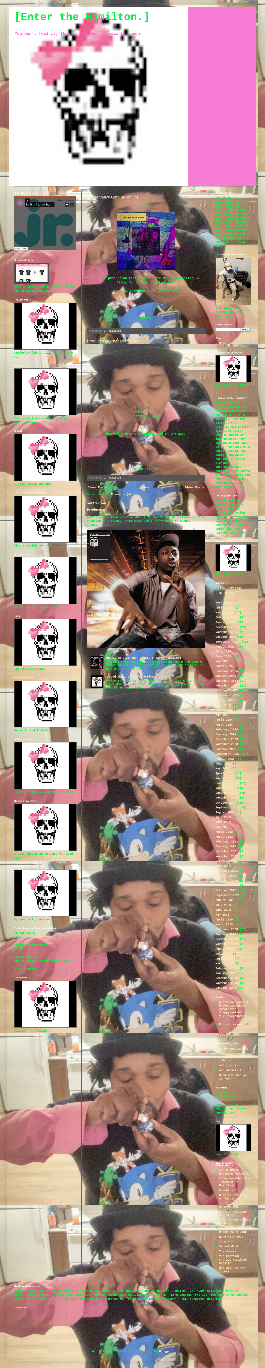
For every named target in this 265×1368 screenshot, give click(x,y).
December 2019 (227, 939)
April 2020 (224, 919)
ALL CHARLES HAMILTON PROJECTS (233, 1172)
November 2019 (227, 944)
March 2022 (224, 837)
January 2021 (226, 875)
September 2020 (228, 895)
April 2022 (224, 832)
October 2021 (226, 861)
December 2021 (227, 851)
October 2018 (226, 988)
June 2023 (223, 763)
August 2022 (225, 812)
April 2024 (224, 719)
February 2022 (227, 841)
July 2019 (223, 953)
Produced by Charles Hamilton (113, 341)
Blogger (165, 1351)
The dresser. (229, 1251)
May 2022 (222, 827)
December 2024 (227, 681)
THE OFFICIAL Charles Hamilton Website (233, 1260)
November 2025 (227, 632)
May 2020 (222, 915)
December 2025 (227, 627)
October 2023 (226, 749)
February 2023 (227, 783)
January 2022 (226, 846)
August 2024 (225, 700)
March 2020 (224, 924)
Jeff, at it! (229, 1065)
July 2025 (223, 651)
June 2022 (223, 822)
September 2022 (228, 807)
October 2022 (226, 802)
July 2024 (223, 705)
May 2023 (222, 768)
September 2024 (228, 695)
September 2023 (228, 754)
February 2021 (227, 871)
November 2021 (227, 856)
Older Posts (194, 487)
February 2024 (227, 729)
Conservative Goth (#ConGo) (112, 197)
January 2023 (226, 788)
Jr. (15, 252)
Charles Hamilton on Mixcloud (233, 1205)
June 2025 (223, 656)
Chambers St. (229, 1190)
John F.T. (227, 1241)
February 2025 (227, 671)
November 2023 (227, 744)
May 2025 (222, 661)
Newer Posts (97, 487)
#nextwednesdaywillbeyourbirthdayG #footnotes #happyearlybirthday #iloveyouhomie (234, 1009)
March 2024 (224, 724)
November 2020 (227, 885)
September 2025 (228, 641)
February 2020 (227, 929)
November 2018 (227, 983)
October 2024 (226, 690)
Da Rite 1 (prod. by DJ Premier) (30, 252)
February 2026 (227, 617)
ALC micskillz (230, 1070)
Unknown (229, 593)
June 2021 (223, 866)
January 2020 (226, 934)
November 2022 (227, 797)
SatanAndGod (228, 1246)
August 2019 (225, 949)
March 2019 (224, 963)
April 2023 (224, 773)
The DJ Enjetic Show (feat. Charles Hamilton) (143, 658)
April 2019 (224, 958)
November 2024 (227, 685)
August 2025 (225, 647)
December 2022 (227, 793)
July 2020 (223, 905)
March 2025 (224, 666)
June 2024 (223, 710)
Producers (96, 510)
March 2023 (224, 778)
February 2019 (227, 968)
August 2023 (225, 759)
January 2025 (226, 676)
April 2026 (224, 607)
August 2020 (225, 900)
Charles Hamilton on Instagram (233, 1197)
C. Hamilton (232, 588)
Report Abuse (228, 1035)
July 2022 (223, 817)
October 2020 (226, 890)
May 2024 (222, 715)
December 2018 (227, 978)
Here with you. (231, 1237)
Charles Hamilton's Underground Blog (234, 1230)
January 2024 (226, 734)
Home (145, 487)
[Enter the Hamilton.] (82, 17)
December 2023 (227, 739)
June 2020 (223, 910)
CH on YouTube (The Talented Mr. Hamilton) (234, 1182)
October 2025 (226, 637)
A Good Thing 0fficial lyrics (129, 676)
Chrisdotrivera (231, 1024)
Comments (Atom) (124, 494)
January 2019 (226, 973)
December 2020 (227, 880)
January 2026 (226, 622)
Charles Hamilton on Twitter (233, 1213)
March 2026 (224, 612)
